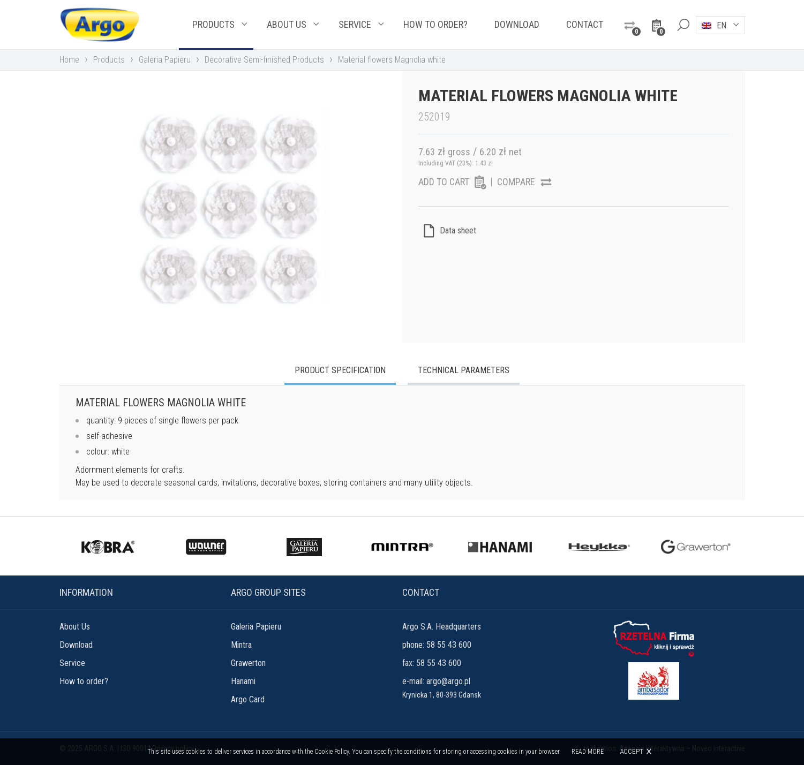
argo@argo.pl (448, 681)
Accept (631, 751)
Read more (588, 751)
